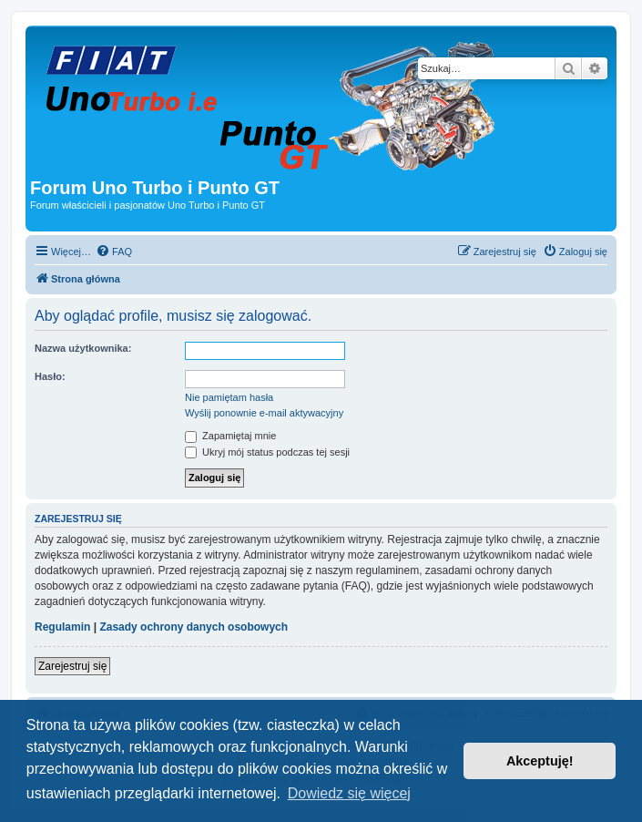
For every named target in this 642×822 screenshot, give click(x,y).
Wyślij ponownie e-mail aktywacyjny (264, 412)
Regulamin (62, 627)
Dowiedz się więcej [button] (349, 793)
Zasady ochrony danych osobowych (193, 627)
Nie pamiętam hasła (229, 397)
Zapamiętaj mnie (230, 435)
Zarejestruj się (72, 666)
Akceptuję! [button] (540, 761)
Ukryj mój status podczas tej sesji (267, 452)
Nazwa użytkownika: (83, 348)
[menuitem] (114, 251)
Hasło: (50, 376)
